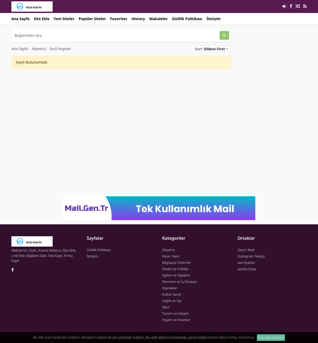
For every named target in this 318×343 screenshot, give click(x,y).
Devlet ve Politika (175, 268)
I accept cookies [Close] (271, 338)
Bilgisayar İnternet (176, 262)
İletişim (214, 18)
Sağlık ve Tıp (171, 300)
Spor (166, 307)
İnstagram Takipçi (251, 256)
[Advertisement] (121, 110)
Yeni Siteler (64, 18)
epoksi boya (247, 268)
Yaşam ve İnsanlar (176, 319)
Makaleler (158, 18)
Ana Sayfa (20, 18)
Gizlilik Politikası (187, 18)
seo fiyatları (246, 262)
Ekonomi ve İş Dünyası (179, 281)
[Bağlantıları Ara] (115, 35)
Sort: (211, 48)
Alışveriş (39, 48)
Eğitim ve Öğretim (176, 275)
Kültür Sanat (171, 294)
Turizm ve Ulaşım (175, 313)
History (138, 18)
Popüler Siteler (92, 18)
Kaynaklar (169, 288)
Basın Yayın (171, 256)
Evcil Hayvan (60, 48)
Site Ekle (41, 18)
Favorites (118, 18)
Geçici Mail (246, 249)
